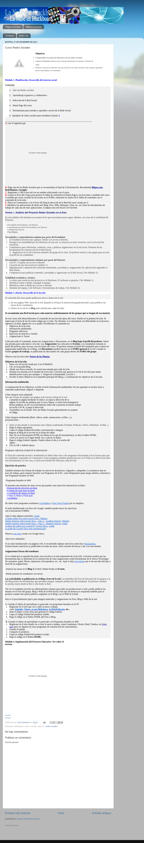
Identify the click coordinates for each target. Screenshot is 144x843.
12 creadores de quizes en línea (21, 493)
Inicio (61, 813)
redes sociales (52, 726)
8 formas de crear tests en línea (21, 490)
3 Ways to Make (14, 495)
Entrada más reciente (17, 813)
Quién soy (24, 35)
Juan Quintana (23, 722)
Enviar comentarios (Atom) (28, 819)
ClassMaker (12, 498)
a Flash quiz (27, 495)
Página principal (13, 27)
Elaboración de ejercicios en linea (22, 488)
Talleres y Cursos (33, 27)
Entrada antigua (101, 813)
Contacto (10, 35)
